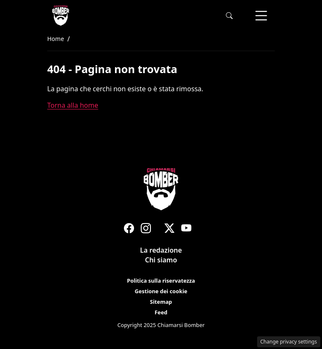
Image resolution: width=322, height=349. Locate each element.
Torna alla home (72, 105)
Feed (161, 312)
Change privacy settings (288, 341)
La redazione (161, 250)
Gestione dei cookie (161, 291)
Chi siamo (161, 259)
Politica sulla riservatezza (161, 280)
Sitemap (161, 301)
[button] (229, 16)
